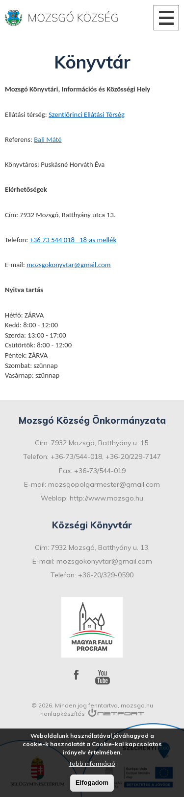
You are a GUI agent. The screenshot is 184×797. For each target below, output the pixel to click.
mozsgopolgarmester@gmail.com (104, 484)
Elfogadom (92, 782)
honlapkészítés (62, 713)
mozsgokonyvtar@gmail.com (68, 264)
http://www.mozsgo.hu (106, 498)
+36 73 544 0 (49, 239)
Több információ (92, 763)
